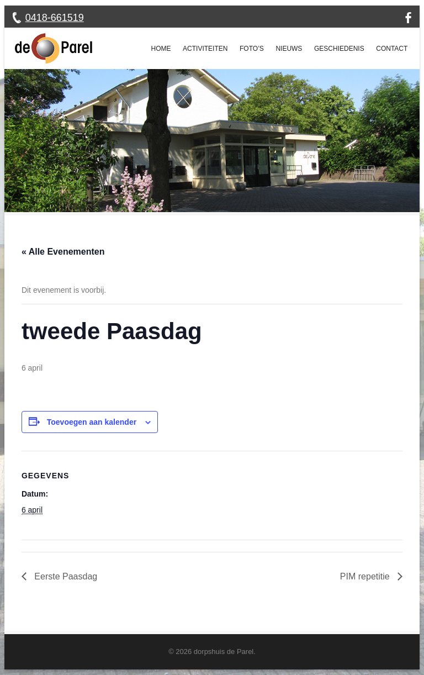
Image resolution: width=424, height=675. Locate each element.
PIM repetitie (366, 576)
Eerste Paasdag (64, 576)
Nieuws (288, 48)
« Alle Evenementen (63, 251)
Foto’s (252, 48)
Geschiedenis (339, 48)
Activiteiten (205, 48)
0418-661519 (54, 17)
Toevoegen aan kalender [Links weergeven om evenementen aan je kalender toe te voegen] (91, 422)
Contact (391, 48)
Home (161, 48)
